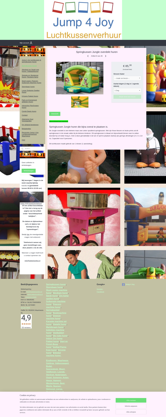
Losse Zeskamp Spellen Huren (30, 91)
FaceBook (100, 292)
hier (28, 234)
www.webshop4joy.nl (35, 294)
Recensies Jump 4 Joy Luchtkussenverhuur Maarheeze (30, 134)
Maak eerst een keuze (127, 97)
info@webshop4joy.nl (32, 261)
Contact (24, 115)
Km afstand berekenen (30, 125)
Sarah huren (52, 296)
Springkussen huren (56, 284)
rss (86, 412)
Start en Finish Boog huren (57, 344)
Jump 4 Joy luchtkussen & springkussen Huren (31, 61)
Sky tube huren (60, 336)
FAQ (23, 140)
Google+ (100, 289)
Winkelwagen (28, 171)
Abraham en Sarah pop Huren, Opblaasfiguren (30, 70)
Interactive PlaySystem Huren (30, 106)
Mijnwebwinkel (113, 412)
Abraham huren (60, 293)
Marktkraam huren (55, 327)
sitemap (81, 412)
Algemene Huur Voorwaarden (27, 120)
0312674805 (25, 308)
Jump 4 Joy (24, 195)
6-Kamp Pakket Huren (30, 96)
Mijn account (26, 42)
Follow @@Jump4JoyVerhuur (31, 203)
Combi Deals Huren (29, 111)
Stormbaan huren (28, 87)
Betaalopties (26, 129)
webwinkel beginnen (94, 412)
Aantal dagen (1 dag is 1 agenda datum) (126, 85)
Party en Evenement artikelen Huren (29, 101)
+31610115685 (30, 297)
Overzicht (54, 114)
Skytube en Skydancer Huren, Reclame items (30, 76)
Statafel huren (60, 324)
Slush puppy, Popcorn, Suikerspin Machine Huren (31, 82)
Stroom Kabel (118, 74)
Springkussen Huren (29, 66)
